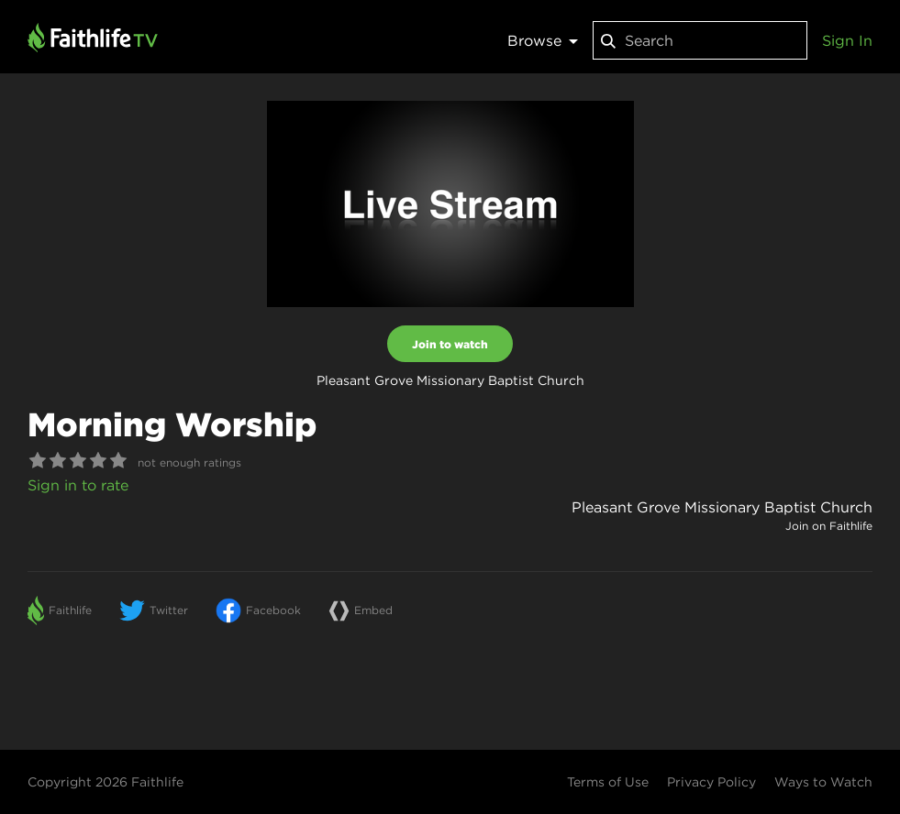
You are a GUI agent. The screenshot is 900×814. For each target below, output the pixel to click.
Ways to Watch (823, 782)
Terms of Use (608, 782)
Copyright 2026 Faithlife (105, 782)
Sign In (847, 40)
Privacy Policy (711, 782)
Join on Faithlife (828, 526)
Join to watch (450, 343)
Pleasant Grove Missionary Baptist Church (722, 507)
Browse (542, 40)
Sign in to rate (78, 485)
